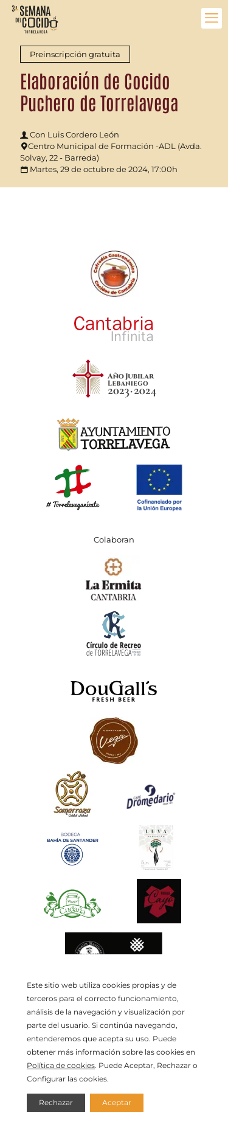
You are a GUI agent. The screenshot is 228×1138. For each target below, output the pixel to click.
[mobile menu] (211, 18)
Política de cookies (61, 1065)
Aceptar (116, 1102)
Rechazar (56, 1102)
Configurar (46, 1078)
